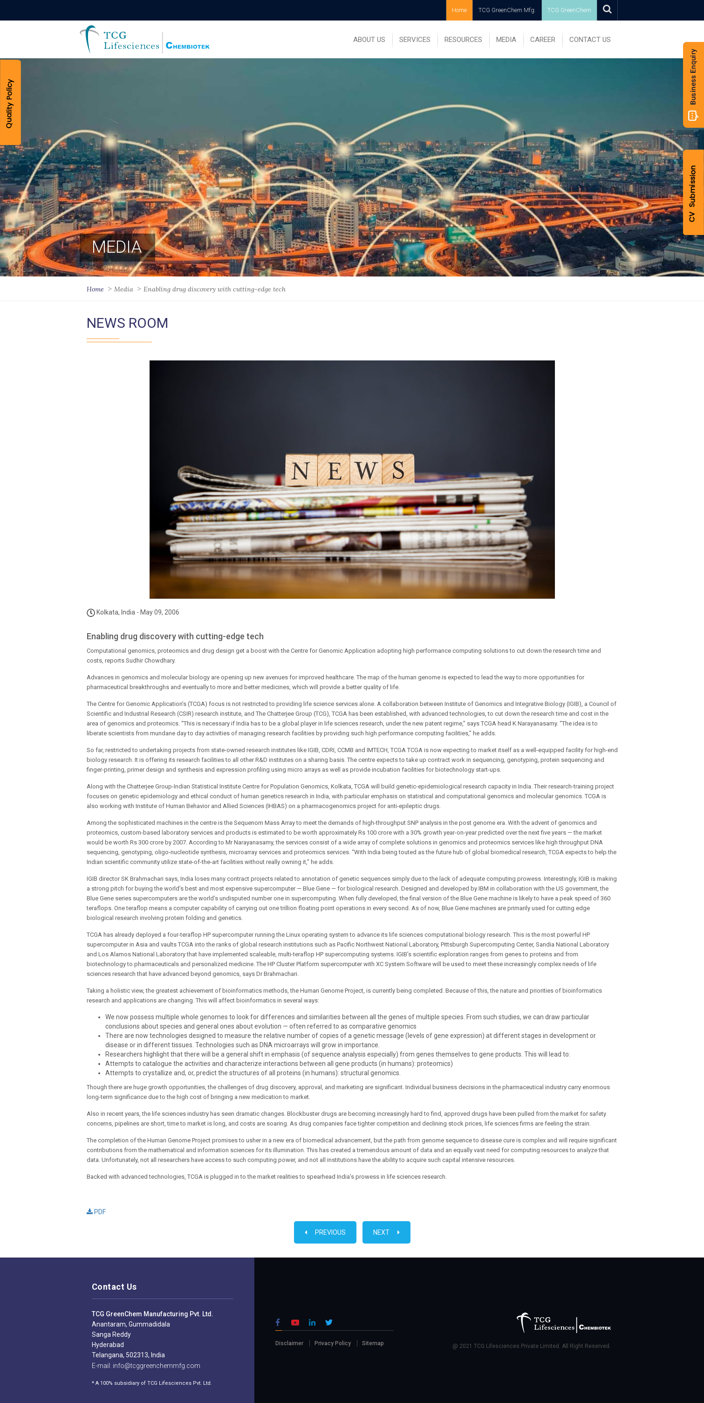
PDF (96, 1212)
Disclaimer (289, 1343)
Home (459, 10)
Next (386, 1232)
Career (542, 39)
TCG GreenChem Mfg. (507, 10)
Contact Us (590, 39)
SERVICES (415, 39)
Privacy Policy (332, 1343)
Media (123, 289)
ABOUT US (369, 39)
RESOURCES (463, 39)
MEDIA (506, 39)
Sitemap (373, 1343)
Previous (325, 1232)
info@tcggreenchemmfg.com (155, 1365)
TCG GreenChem (569, 10)
